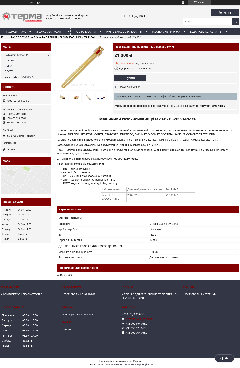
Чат (225, 358)
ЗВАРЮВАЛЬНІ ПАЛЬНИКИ (79, 294)
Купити (130, 78)
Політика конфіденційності (139, 364)
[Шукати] (235, 21)
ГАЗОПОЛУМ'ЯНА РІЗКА (166, 31)
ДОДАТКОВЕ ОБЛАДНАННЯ (206, 31)
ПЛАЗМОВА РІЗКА (15, 31)
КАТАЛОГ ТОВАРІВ (16, 55)
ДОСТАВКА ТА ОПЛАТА (19, 76)
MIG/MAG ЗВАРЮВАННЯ (50, 31)
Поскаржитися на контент (110, 364)
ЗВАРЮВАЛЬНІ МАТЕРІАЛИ (201, 294)
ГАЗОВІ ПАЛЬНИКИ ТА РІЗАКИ (78, 37)
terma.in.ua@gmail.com (19, 109)
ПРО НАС (10, 60)
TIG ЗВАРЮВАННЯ (85, 31)
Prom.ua (137, 361)
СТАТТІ (9, 71)
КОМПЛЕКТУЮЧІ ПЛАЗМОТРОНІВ (22, 294)
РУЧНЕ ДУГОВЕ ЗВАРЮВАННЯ (124, 31)
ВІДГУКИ (10, 65)
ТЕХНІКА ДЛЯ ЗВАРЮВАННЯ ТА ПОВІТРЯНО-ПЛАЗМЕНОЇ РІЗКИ (149, 296)
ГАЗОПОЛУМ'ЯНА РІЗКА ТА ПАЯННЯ (34, 37)
